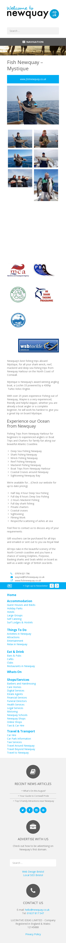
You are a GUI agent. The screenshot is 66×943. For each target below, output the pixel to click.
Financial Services (17, 697)
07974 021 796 (20, 573)
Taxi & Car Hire (15, 725)
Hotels (10, 612)
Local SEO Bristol (33, 875)
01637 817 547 (35, 913)
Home (11, 595)
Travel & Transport (21, 731)
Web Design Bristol (33, 871)
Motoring (12, 711)
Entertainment (15, 640)
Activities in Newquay (19, 633)
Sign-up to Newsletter (36, 585)
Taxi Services (14, 742)
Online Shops (14, 722)
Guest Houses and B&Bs (21, 605)
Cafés (10, 659)
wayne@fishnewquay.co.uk (28, 577)
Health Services (15, 704)
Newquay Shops (16, 718)
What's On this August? (34, 790)
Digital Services (15, 690)
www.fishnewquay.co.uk (26, 580)
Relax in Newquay (17, 644)
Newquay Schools (17, 715)
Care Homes (14, 687)
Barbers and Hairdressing (21, 683)
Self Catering (14, 619)
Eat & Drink (15, 652)
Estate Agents (15, 694)
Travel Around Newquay (20, 745)
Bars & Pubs (14, 655)
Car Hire (11, 735)
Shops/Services (18, 680)
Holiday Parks (15, 608)
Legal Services (15, 708)
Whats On (14, 672)
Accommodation (19, 601)
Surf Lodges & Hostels (20, 622)
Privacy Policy (33, 934)
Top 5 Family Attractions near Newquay (34, 800)
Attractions (13, 637)
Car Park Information (19, 738)
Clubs (10, 662)
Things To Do (17, 630)
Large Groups (15, 615)
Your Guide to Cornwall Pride (34, 795)
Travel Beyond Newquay (21, 749)
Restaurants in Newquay (21, 666)
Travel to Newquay (18, 752)
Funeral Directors (17, 701)
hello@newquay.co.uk (37, 909)
